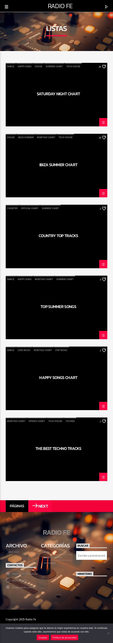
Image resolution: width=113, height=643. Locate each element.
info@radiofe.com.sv (23, 587)
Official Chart (29, 208)
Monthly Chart (46, 137)
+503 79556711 (20, 580)
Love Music (24, 350)
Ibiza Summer (26, 137)
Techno (70, 421)
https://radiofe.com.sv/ (25, 573)
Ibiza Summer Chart (58, 165)
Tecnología (50, 563)
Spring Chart (37, 421)
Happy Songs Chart (58, 378)
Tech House (73, 66)
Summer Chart (54, 66)
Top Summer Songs (58, 307)
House (38, 66)
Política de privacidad (64, 637)
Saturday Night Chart (58, 94)
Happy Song (24, 66)
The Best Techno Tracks (58, 449)
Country (12, 208)
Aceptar (42, 637)
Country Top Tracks (58, 236)
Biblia (47, 551)
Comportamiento (53, 557)
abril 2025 (13, 551)
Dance (10, 66)
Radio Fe (60, 6)
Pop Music (61, 350)
